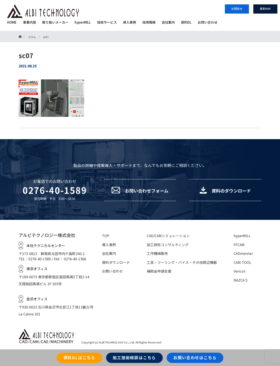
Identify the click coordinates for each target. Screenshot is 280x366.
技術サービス (107, 22)
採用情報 (149, 22)
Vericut (239, 271)
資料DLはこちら (79, 357)
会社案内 (168, 22)
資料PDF (265, 9)
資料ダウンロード (116, 262)
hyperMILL (83, 22)
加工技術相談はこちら (134, 357)
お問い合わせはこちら (195, 357)
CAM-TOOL (242, 262)
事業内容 (29, 22)
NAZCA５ (241, 280)
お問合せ (237, 9)
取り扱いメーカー (55, 22)
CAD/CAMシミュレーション (168, 235)
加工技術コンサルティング (168, 244)
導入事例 (129, 22)
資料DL (186, 22)
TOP (105, 235)
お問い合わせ (207, 22)
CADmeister (243, 253)
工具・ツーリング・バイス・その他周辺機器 (182, 262)
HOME (12, 22)
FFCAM (239, 244)
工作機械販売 (157, 253)
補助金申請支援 (159, 271)
